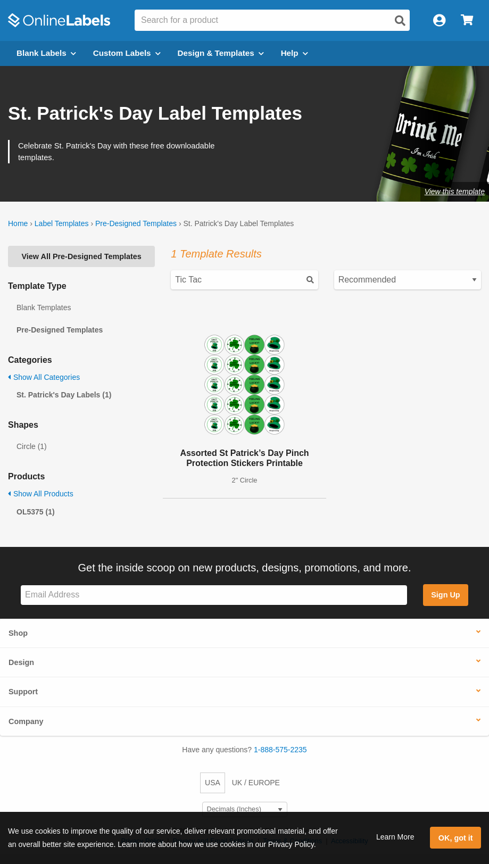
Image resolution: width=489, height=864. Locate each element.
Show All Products (40, 493)
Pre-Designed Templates (136, 223)
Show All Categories (44, 377)
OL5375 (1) (35, 512)
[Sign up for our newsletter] (214, 595)
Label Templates (62, 223)
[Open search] (400, 20)
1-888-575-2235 (280, 749)
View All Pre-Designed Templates (82, 256)
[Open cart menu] (467, 20)
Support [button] (23, 691)
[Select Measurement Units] (244, 809)
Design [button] (21, 662)
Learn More (395, 837)
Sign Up (445, 595)
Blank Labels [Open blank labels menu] (46, 52)
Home (18, 223)
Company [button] (26, 721)
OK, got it (455, 838)
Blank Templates (43, 307)
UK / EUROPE (256, 782)
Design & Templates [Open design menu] (221, 52)
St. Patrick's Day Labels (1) (63, 395)
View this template (455, 191)
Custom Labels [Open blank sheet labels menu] (127, 52)
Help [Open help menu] (294, 52)
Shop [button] (18, 633)
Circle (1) (31, 446)
